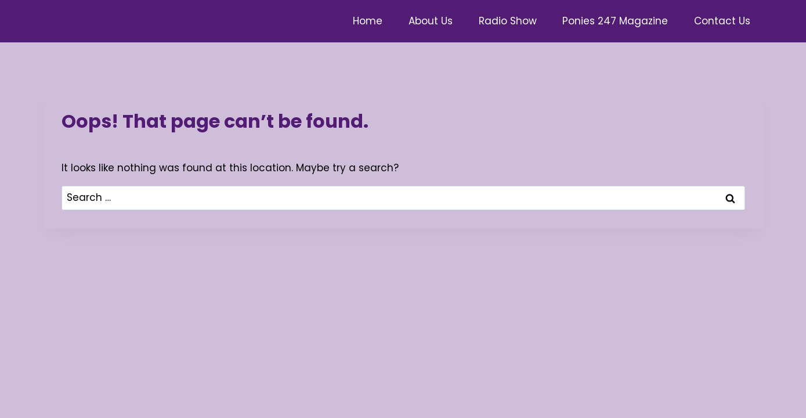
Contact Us (722, 21)
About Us (431, 21)
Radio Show (508, 21)
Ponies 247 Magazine (615, 21)
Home (367, 21)
